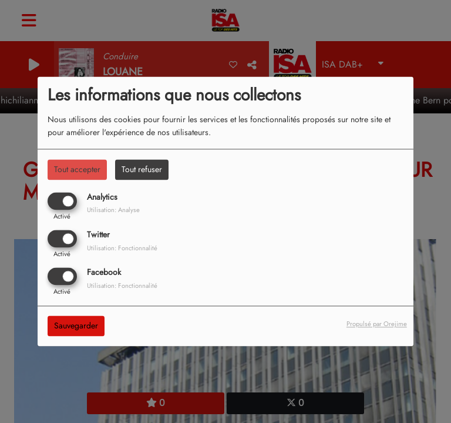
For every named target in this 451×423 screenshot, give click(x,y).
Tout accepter (77, 169)
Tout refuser (142, 169)
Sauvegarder (76, 326)
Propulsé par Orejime (376, 324)
